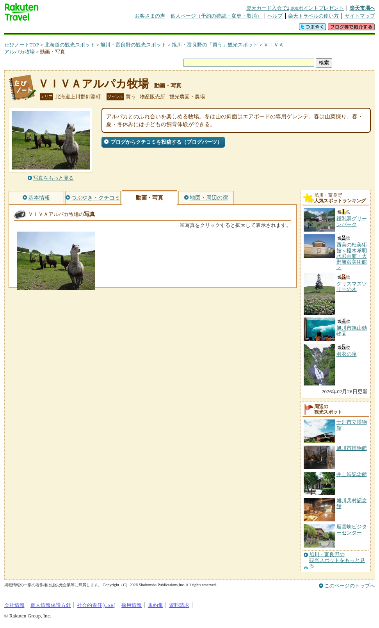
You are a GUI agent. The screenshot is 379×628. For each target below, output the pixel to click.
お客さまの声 (150, 16)
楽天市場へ (362, 8)
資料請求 (179, 605)
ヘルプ (275, 16)
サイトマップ (360, 16)
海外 (63, 29)
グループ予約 (159, 29)
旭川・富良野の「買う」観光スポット (215, 45)
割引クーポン (127, 29)
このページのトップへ (349, 586)
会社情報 (14, 605)
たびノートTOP (21, 45)
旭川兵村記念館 (351, 503)
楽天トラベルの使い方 (313, 16)
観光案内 (191, 29)
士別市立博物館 (351, 424)
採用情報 (131, 605)
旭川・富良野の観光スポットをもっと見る (337, 560)
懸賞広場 (95, 29)
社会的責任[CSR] (96, 605)
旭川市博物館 (351, 448)
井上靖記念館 (351, 474)
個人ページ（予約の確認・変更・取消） (216, 16)
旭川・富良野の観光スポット (133, 45)
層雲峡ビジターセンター (351, 529)
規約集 (155, 605)
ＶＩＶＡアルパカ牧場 (93, 84)
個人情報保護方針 (50, 605)
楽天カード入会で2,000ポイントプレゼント (295, 8)
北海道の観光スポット (69, 45)
